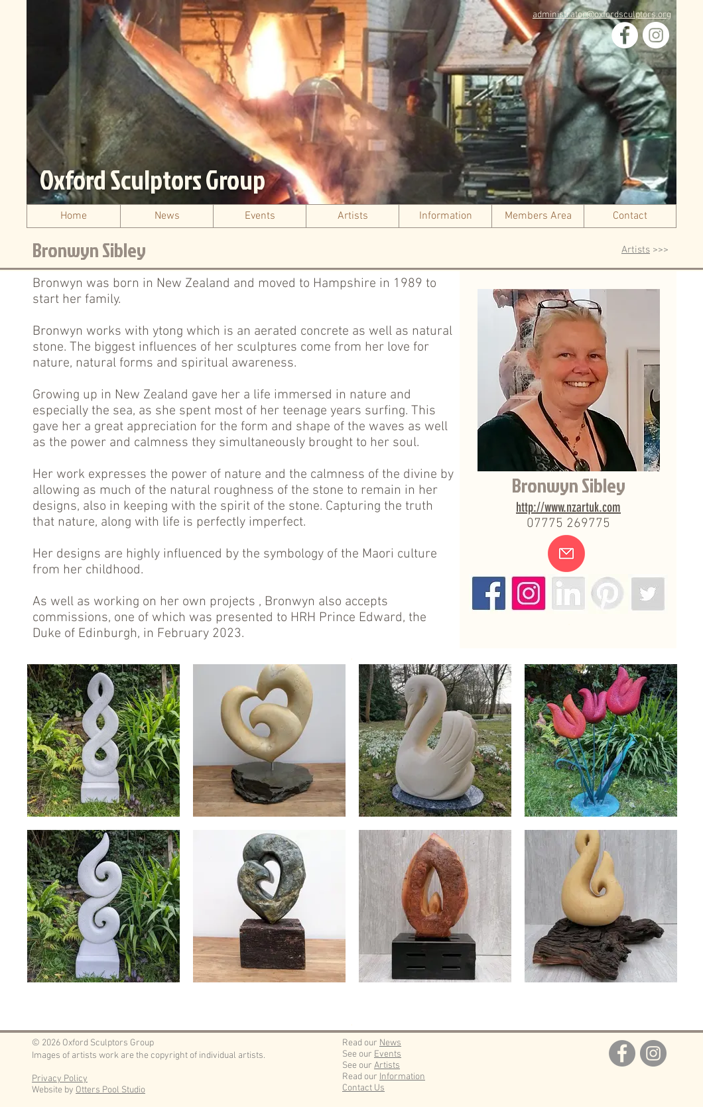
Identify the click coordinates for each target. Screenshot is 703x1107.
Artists (635, 250)
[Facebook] (624, 35)
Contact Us (363, 1088)
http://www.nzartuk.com (568, 507)
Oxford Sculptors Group (152, 179)
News (390, 1043)
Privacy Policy (60, 1078)
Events (387, 1054)
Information (402, 1076)
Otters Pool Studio (110, 1090)
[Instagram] (656, 35)
